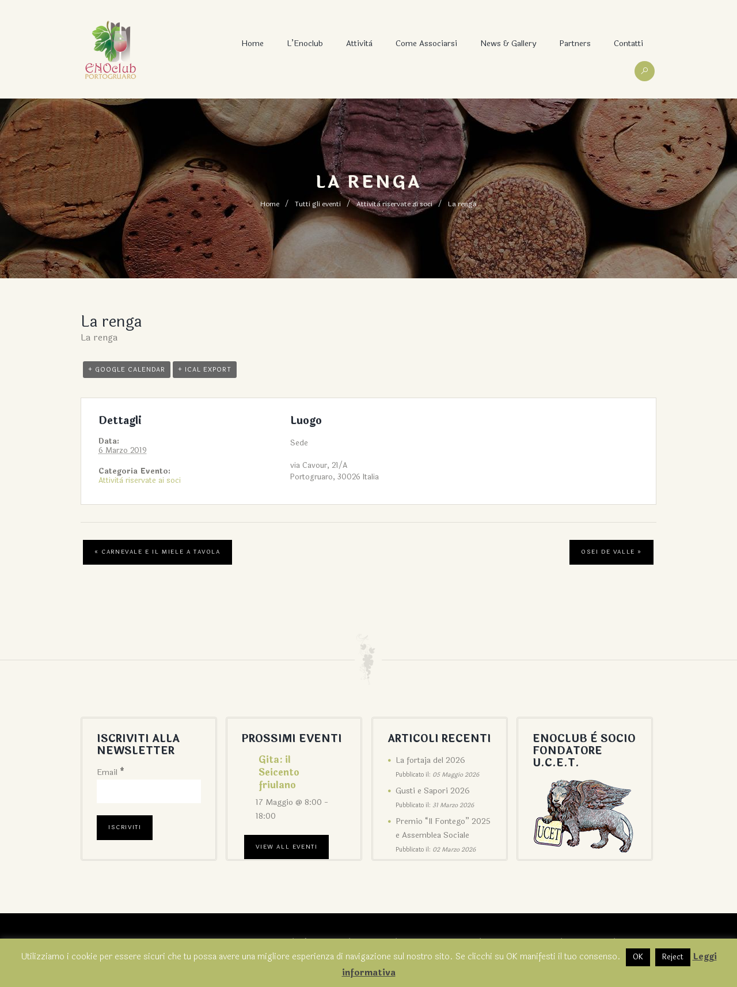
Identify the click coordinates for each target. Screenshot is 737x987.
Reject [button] (672, 957)
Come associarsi (426, 43)
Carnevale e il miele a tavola (157, 552)
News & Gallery (508, 43)
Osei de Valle (611, 552)
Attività (359, 43)
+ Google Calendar (126, 370)
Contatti (628, 43)
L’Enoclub (305, 43)
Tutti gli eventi (318, 204)
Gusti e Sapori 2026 (433, 791)
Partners (575, 43)
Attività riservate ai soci (394, 204)
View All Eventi (286, 847)
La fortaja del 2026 (430, 760)
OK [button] (638, 957)
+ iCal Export (204, 370)
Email (110, 772)
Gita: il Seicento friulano (279, 772)
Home (252, 43)
